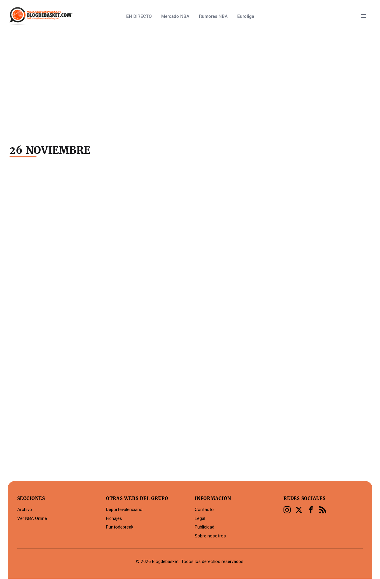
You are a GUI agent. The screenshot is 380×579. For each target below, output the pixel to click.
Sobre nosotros (210, 536)
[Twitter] (299, 509)
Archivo (24, 509)
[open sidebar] (363, 16)
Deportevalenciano (124, 509)
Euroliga (245, 16)
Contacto (204, 509)
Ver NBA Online (32, 518)
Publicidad (204, 527)
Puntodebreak (119, 527)
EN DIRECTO (139, 16)
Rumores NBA (213, 16)
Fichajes (114, 518)
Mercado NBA (175, 16)
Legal (200, 518)
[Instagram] (287, 509)
